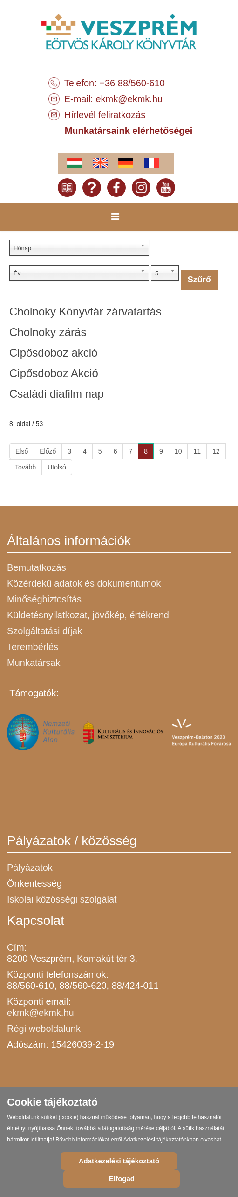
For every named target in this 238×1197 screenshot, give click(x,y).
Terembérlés (32, 647)
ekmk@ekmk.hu (129, 99)
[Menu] (115, 217)
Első (21, 451)
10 (178, 451)
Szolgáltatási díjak (44, 631)
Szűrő (199, 279)
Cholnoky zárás (47, 332)
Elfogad (122, 1179)
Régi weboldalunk (44, 1028)
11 (197, 451)
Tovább (25, 467)
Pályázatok (30, 867)
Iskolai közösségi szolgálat (62, 899)
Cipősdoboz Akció (53, 373)
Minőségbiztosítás (44, 599)
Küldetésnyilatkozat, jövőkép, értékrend (88, 615)
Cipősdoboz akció (53, 352)
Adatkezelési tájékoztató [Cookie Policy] (119, 1161)
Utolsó (57, 467)
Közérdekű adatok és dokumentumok (84, 583)
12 (216, 451)
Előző (48, 451)
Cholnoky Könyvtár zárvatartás (85, 311)
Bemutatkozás (36, 567)
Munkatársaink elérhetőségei (129, 131)
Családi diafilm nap (56, 393)
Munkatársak (34, 663)
